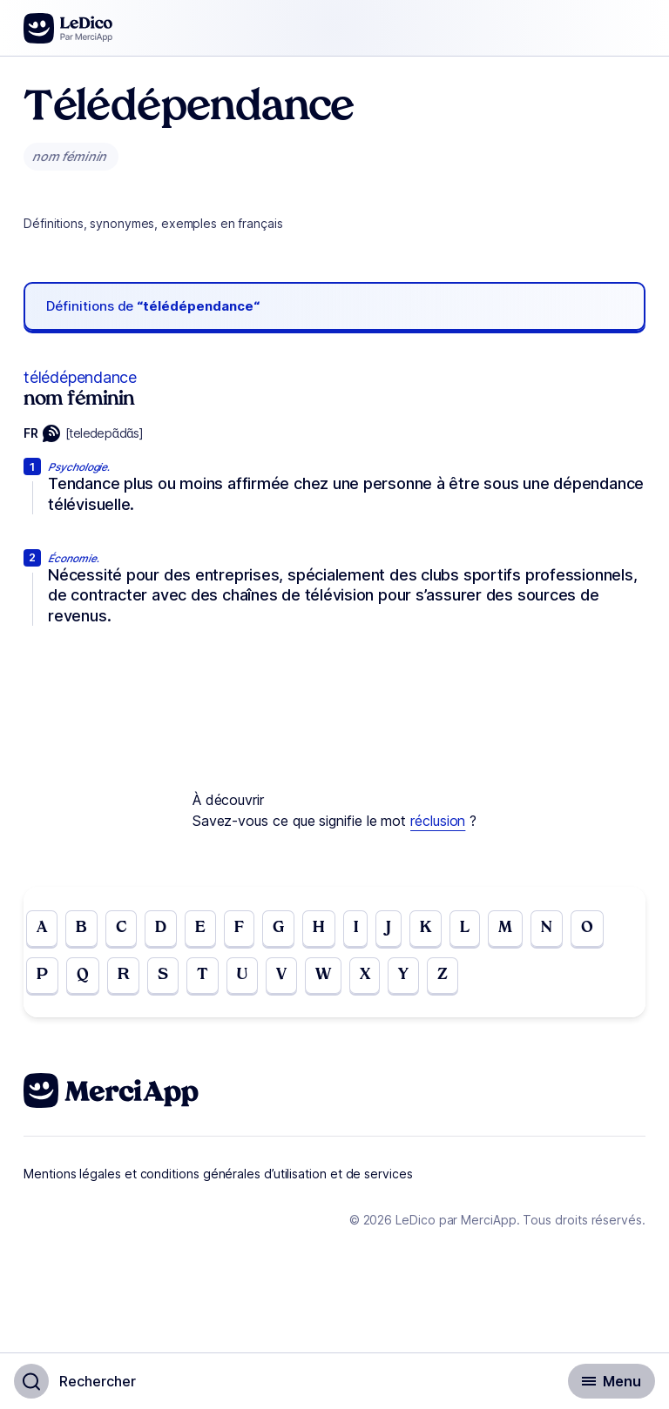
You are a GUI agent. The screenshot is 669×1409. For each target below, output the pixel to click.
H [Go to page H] (319, 928)
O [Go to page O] (587, 928)
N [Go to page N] (546, 928)
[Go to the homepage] (68, 28)
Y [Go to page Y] (403, 975)
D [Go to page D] (160, 928)
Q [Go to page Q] (83, 975)
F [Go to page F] (239, 928)
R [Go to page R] (123, 975)
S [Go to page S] (163, 975)
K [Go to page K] (425, 928)
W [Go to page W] (323, 975)
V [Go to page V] (281, 975)
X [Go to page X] (365, 975)
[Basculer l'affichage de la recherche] (75, 1381)
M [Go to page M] (505, 928)
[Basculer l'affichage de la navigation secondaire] (611, 1381)
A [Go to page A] (42, 928)
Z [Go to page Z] (442, 975)
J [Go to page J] (388, 928)
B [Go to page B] (81, 928)
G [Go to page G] (278, 928)
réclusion (437, 820)
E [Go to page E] (200, 928)
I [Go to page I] (356, 928)
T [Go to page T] (202, 975)
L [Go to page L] (465, 928)
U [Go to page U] (242, 975)
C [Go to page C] (121, 928)
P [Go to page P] (42, 975)
